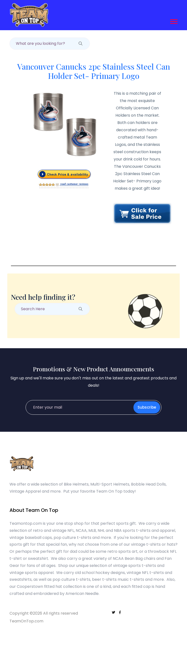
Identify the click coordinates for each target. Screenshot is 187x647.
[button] (173, 20)
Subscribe (147, 407)
